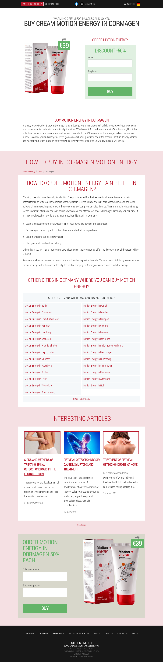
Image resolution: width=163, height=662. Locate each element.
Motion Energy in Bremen (95, 332)
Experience (58, 633)
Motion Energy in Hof (93, 385)
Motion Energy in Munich (95, 305)
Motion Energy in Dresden (95, 312)
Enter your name (31, 569)
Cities (97, 633)
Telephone (92, 71)
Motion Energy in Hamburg (38, 332)
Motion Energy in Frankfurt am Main (42, 319)
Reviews (44, 633)
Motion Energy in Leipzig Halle (39, 352)
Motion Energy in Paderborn (38, 365)
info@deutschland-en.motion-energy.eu (81, 646)
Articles (108, 633)
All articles (81, 525)
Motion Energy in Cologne (95, 325)
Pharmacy (30, 633)
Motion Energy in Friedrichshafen (41, 345)
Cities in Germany (81, 398)
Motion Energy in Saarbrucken (98, 365)
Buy (110, 91)
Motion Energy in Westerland (39, 385)
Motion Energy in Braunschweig (40, 392)
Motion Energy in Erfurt (36, 378)
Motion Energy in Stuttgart (96, 319)
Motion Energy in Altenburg (96, 378)
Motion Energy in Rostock (37, 372)
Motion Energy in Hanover (37, 325)
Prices (134, 633)
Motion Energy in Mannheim (96, 372)
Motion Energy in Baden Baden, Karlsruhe (103, 345)
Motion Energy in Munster (37, 359)
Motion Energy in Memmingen (97, 352)
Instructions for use (78, 633)
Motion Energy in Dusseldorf (38, 312)
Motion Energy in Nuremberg (97, 359)
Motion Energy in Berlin (36, 305)
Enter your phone (31, 585)
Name (90, 57)
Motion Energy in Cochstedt (38, 338)
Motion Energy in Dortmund (96, 338)
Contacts (122, 633)
